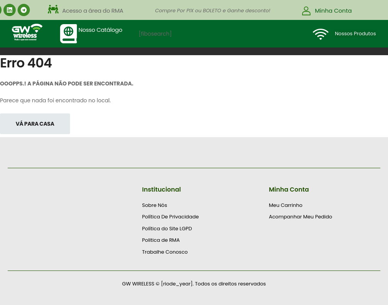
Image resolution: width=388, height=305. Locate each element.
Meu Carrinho (286, 205)
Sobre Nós (154, 205)
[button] (122, 11)
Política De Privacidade (170, 217)
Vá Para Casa (35, 124)
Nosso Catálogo (100, 30)
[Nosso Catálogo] (68, 33)
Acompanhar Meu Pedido (300, 217)
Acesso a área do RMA (93, 11)
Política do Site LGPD (167, 229)
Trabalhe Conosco (164, 252)
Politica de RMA (161, 240)
